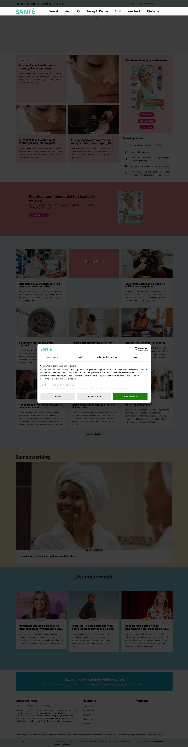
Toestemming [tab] (51, 357)
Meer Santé (135, 11)
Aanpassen (94, 396)
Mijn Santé (154, 11)
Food (119, 11)
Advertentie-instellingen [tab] (108, 357)
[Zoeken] (171, 11)
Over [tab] (136, 357)
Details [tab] (80, 357)
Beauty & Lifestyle (99, 11)
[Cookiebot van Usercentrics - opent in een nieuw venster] (137, 349)
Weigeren (58, 396)
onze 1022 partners (55, 370)
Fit (80, 11)
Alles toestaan (130, 396)
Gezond (55, 11)
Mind (69, 11)
